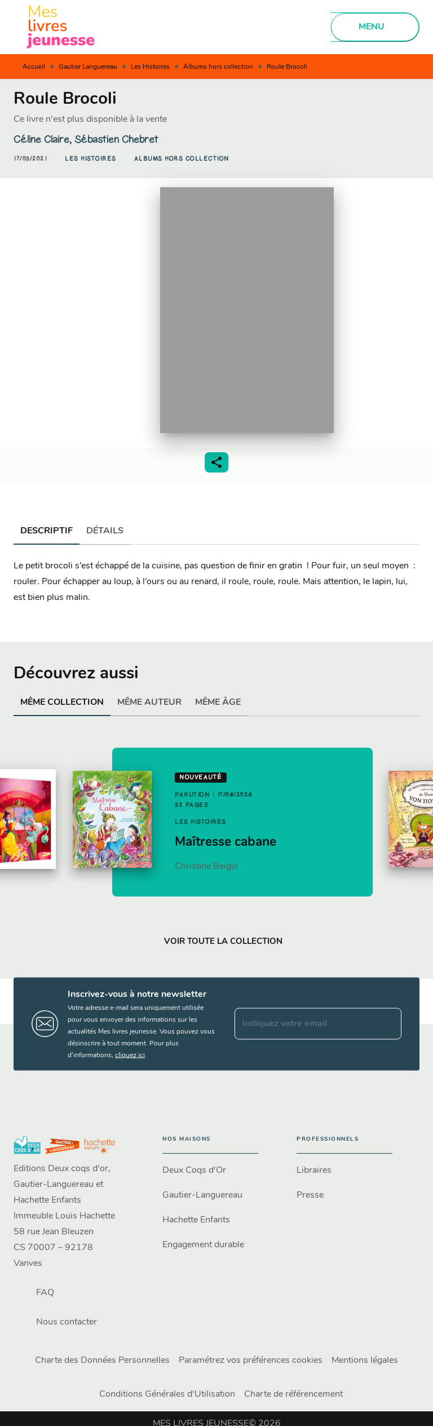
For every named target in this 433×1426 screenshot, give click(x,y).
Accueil (34, 67)
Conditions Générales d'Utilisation (167, 1394)
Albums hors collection (218, 67)
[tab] (46, 531)
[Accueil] (61, 27)
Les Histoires (150, 67)
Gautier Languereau (88, 67)
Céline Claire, (44, 139)
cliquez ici (130, 1055)
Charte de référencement (293, 1394)
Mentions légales (365, 1360)
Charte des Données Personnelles (102, 1360)
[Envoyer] (387, 1024)
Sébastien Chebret (116, 139)
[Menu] (375, 27)
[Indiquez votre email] (304, 1024)
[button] (90, 159)
